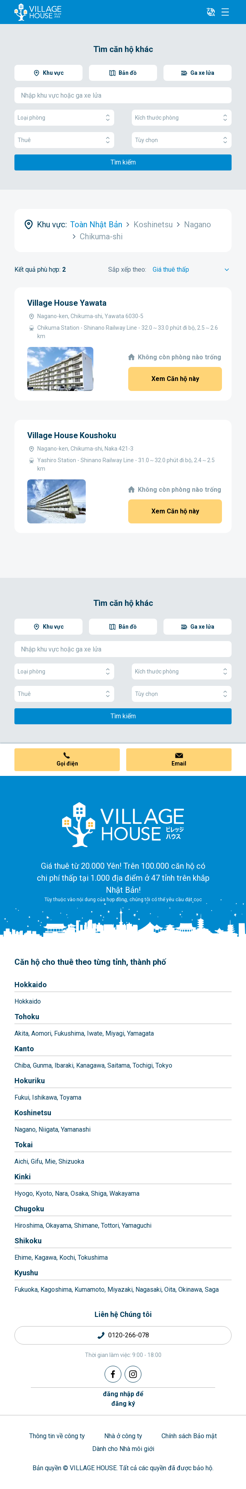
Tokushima (93, 1257)
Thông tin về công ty (57, 1436)
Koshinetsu (32, 1112)
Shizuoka (71, 1161)
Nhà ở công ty (123, 1436)
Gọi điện (67, 763)
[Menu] (225, 12)
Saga (212, 1289)
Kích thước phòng (181, 117)
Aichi (21, 1161)
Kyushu (26, 1273)
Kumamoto (90, 1289)
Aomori (41, 1033)
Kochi (67, 1257)
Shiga (99, 1193)
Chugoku (29, 1208)
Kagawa (45, 1257)
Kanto (24, 1048)
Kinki (22, 1176)
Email (178, 763)
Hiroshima (28, 1225)
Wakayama (124, 1193)
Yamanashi (76, 1129)
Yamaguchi (136, 1225)
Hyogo (23, 1193)
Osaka (79, 1193)
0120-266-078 (128, 1335)
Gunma (42, 1065)
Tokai (23, 1144)
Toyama (70, 1097)
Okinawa (190, 1289)
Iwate (95, 1033)
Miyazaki (120, 1289)
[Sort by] (192, 270)
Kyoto (44, 1193)
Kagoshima (56, 1289)
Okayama (58, 1225)
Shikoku (28, 1240)
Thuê (64, 140)
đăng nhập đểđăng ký (123, 1398)
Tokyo (163, 1065)
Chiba (22, 1065)
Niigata (48, 1129)
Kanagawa (90, 1065)
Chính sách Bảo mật (189, 1436)
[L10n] (210, 12)
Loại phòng (64, 117)
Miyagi (114, 1033)
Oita (169, 1289)
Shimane (86, 1225)
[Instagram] (133, 1374)
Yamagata (140, 1033)
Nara (61, 1193)
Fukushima (69, 1033)
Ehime (23, 1257)
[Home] (123, 824)
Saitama (118, 1065)
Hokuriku (29, 1080)
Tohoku (26, 1016)
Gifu (36, 1161)
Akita (21, 1033)
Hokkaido (30, 984)
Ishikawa (44, 1097)
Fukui (21, 1097)
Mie (50, 1161)
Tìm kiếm (123, 162)
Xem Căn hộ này (175, 379)
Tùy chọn (181, 140)
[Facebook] (113, 1374)
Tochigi (143, 1065)
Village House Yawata (67, 303)
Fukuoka (26, 1289)
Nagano (25, 1129)
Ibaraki (63, 1065)
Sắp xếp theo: (127, 269)
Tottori (110, 1225)
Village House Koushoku (71, 435)
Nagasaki (148, 1289)
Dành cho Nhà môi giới (123, 1449)
